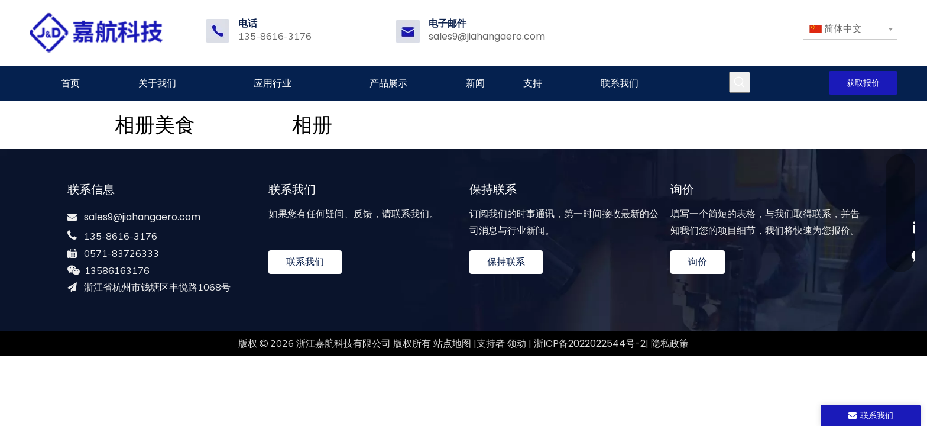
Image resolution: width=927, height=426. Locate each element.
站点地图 (452, 343)
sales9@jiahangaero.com (487, 36)
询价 (697, 262)
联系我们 (305, 262)
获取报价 (863, 83)
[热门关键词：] (739, 82)
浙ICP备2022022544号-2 (590, 343)
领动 (516, 343)
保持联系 (506, 262)
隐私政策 (670, 343)
